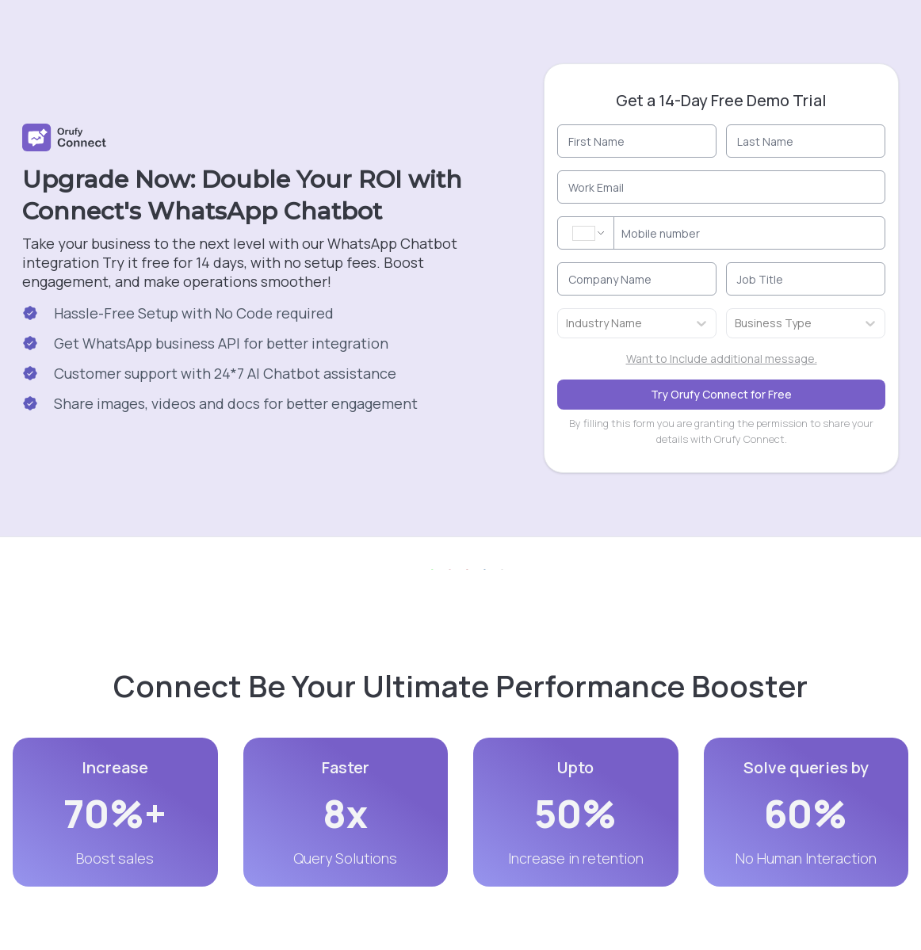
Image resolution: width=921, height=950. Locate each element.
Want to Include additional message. (721, 358)
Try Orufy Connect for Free (721, 394)
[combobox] (567, 323)
